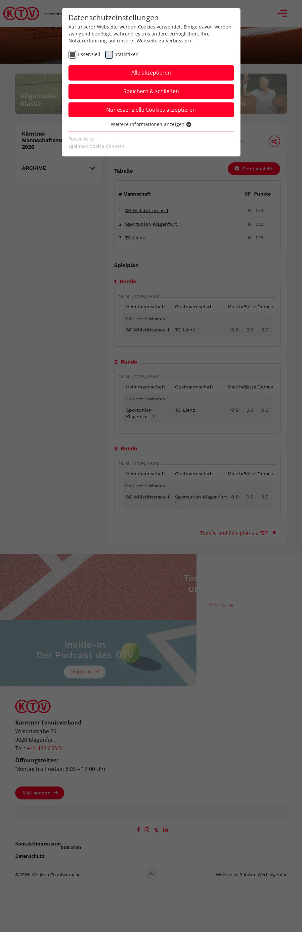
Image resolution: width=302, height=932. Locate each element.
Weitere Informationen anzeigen (151, 124)
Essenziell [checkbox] (89, 54)
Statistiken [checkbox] (127, 54)
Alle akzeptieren (151, 72)
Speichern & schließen (151, 91)
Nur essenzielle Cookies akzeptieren (151, 109)
